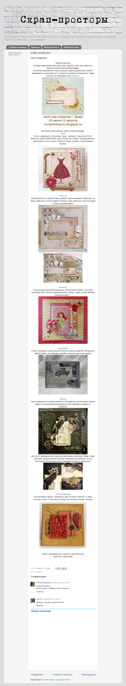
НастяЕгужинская (62, 494)
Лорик (62, 133)
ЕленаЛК (63, 287)
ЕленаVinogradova (43, 583)
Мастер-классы (51, 47)
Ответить (40, 592)
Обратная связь (71, 47)
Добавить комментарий (41, 611)
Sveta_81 (63, 196)
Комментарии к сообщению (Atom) (57, 680)
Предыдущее (88, 674)
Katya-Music (63, 348)
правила (75, 76)
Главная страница (17, 47)
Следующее (36, 674)
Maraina (63, 399)
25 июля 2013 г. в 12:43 (61, 583)
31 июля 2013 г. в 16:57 (51, 599)
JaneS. (39, 599)
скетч (39, 572)
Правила (35, 47)
